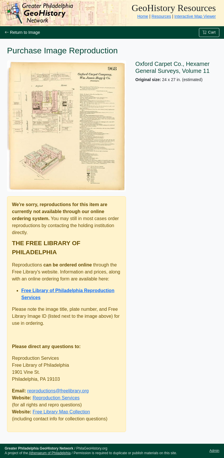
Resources (161, 16)
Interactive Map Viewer (195, 16)
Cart (209, 32)
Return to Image (22, 32)
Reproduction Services (56, 397)
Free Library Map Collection (61, 411)
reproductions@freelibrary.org (58, 390)
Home (142, 16)
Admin (214, 451)
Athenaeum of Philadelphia (50, 453)
